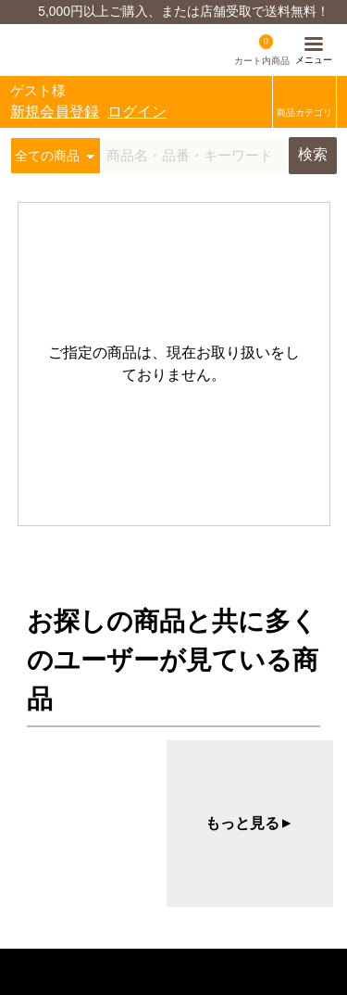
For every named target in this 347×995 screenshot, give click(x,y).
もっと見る (249, 823)
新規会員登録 (54, 112)
